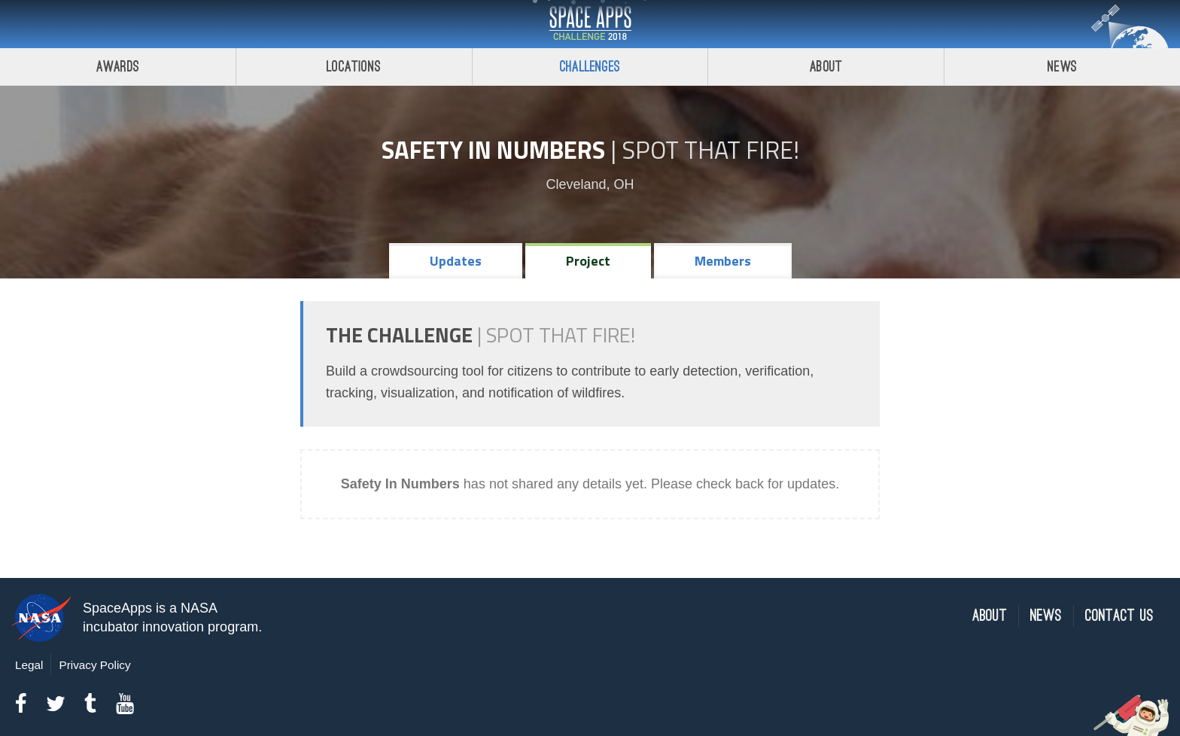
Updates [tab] (456, 261)
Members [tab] (723, 261)
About (826, 66)
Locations (354, 66)
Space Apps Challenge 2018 (590, 24)
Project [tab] (588, 261)
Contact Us (1119, 616)
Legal (29, 664)
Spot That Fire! (710, 150)
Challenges (590, 66)
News (1062, 66)
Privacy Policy (94, 664)
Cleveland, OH (590, 184)
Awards (117, 66)
